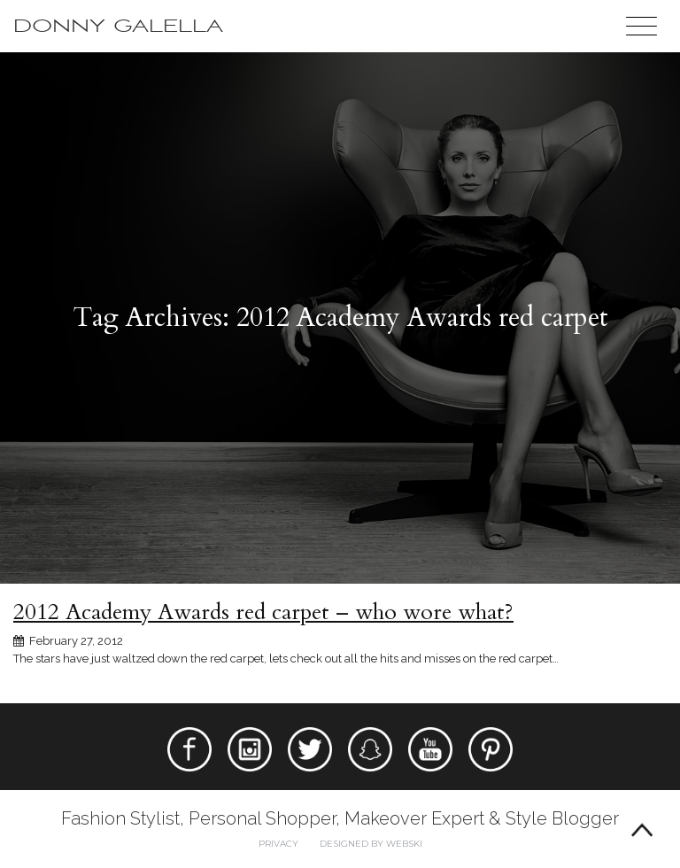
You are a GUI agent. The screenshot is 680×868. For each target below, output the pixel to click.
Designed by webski (371, 843)
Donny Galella (118, 26)
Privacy (278, 843)
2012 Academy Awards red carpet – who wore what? (263, 612)
